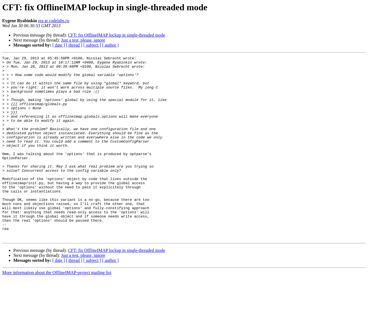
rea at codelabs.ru (53, 20)
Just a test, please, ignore (83, 40)
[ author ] (110, 45)
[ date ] (58, 45)
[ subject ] (92, 45)
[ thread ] (74, 45)
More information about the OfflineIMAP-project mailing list (56, 309)
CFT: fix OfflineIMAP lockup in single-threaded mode (116, 35)
